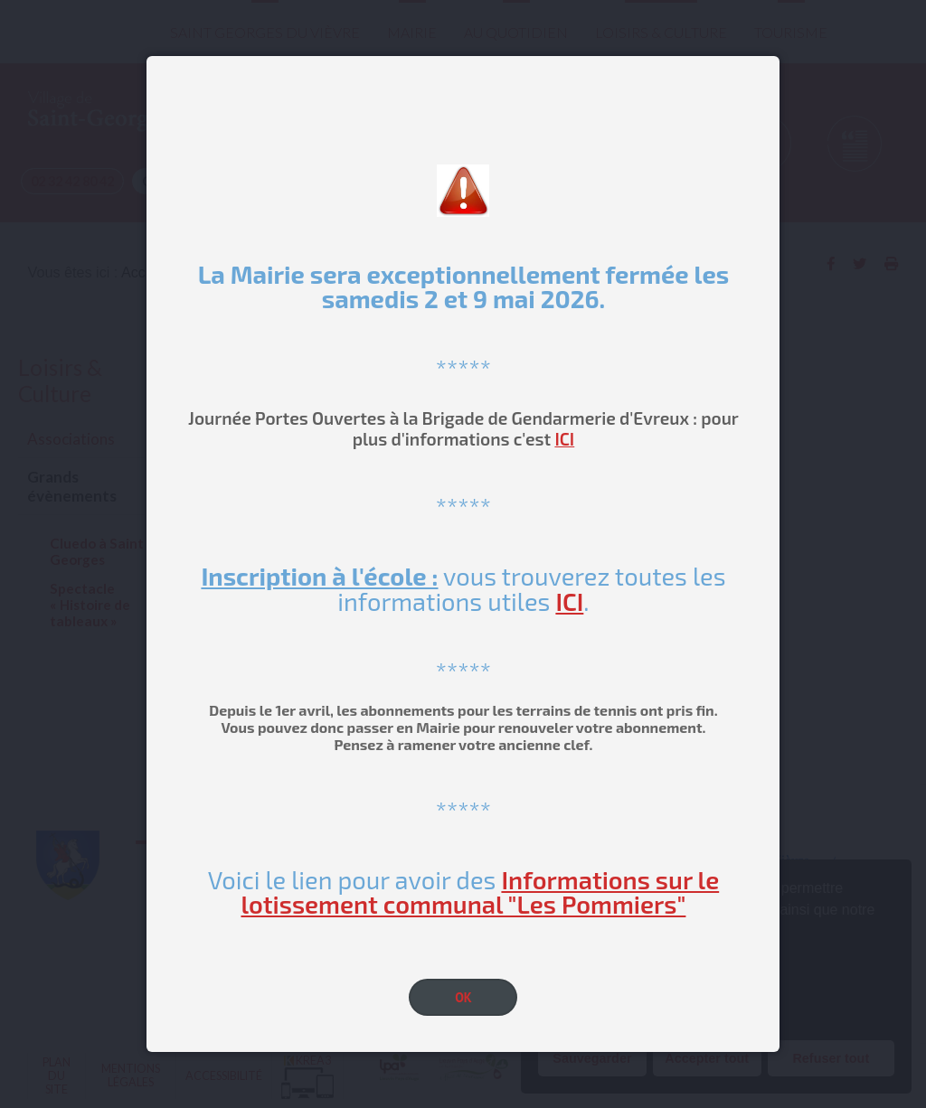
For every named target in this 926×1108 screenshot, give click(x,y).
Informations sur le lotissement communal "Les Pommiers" (480, 891)
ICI (564, 438)
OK (463, 997)
